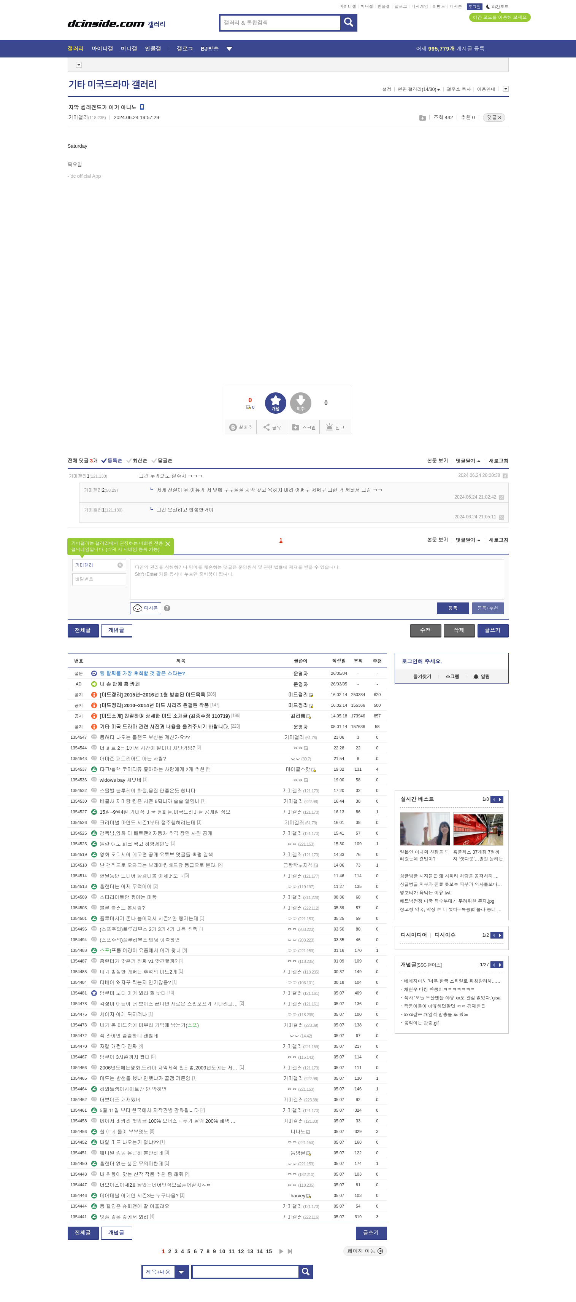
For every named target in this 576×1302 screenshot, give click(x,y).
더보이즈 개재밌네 (116, 1100)
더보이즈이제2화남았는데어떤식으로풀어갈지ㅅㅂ (151, 1185)
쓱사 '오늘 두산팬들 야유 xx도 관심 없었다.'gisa (452, 998)
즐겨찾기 (422, 676)
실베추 (240, 427)
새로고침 (499, 461)
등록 (452, 608)
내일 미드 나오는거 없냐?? (125, 1142)
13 (251, 1251)
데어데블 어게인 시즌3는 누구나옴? (134, 1195)
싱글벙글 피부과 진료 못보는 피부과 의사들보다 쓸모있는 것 (451, 884)
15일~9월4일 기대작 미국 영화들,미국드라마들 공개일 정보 (160, 812)
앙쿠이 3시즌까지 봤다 (120, 1057)
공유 (272, 427)
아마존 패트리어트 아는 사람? (128, 759)
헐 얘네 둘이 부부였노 (119, 1132)
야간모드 (497, 7)
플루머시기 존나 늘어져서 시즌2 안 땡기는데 (144, 918)
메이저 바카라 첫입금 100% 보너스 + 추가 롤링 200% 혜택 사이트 (164, 1121)
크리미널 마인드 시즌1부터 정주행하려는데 (143, 823)
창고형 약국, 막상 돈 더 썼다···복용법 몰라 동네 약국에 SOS (451, 909)
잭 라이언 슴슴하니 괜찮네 (124, 1036)
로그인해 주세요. (422, 661)
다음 (281, 1251)
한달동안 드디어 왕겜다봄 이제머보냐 (137, 876)
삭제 (505, 475)
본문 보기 (437, 461)
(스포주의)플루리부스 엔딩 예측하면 (135, 940)
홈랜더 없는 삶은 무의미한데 (127, 1164)
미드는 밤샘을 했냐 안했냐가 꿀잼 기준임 (140, 1078)
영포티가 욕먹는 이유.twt (425, 893)
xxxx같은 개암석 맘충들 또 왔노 (436, 1014)
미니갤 (366, 6)
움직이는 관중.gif (421, 1023)
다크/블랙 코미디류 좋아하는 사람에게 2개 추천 (148, 769)
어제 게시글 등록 (450, 49)
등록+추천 (487, 608)
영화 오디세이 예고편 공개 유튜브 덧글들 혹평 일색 (152, 854)
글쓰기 (493, 630)
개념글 (116, 630)
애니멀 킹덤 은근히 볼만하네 (127, 1153)
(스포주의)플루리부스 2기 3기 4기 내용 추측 (144, 929)
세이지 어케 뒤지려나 (119, 1014)
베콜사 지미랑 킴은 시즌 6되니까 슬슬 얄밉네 (145, 801)
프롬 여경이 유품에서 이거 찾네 (136, 950)
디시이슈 (445, 935)
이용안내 (486, 89)
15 (269, 1251)
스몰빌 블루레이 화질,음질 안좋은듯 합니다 (143, 791)
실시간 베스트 (417, 799)
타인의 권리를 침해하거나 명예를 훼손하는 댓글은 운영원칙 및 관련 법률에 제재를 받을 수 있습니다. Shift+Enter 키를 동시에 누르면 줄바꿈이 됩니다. (237, 571)
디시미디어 (414, 935)
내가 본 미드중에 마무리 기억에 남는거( (145, 1025)
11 (231, 1251)
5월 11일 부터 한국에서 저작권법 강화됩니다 (145, 1110)
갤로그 (401, 6)
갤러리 (76, 49)
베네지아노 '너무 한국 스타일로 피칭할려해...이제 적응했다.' (453, 981)
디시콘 (456, 6)
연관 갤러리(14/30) (419, 89)
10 (222, 1251)
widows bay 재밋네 (116, 780)
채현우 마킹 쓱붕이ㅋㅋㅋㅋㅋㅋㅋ (439, 989)
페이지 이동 (365, 1251)
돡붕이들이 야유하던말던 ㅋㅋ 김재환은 (445, 1006)
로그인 (474, 7)
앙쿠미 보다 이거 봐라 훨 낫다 (128, 993)
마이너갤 (348, 6)
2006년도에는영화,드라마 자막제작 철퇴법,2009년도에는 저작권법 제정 (164, 1068)
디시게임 (419, 6)
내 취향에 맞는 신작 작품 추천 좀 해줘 (137, 1174)
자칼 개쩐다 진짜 (114, 1046)
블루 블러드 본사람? (117, 908)
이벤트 (439, 6)
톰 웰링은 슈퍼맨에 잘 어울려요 (130, 1206)
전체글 (83, 630)
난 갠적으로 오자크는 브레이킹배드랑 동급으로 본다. (154, 865)
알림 (481, 676)
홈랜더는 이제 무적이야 (121, 886)
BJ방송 (210, 49)
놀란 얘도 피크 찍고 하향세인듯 (130, 844)
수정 (425, 630)
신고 (335, 427)
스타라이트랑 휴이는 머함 (124, 897)
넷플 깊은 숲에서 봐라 (119, 1217)
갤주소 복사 (459, 89)
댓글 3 (494, 117)
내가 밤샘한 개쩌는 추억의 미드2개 (134, 972)
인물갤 (384, 6)
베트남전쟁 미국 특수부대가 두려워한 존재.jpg (447, 901)
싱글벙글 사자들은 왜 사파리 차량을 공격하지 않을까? (451, 876)
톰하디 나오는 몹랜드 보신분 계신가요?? (140, 737)
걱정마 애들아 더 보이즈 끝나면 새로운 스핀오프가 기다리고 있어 (164, 1004)
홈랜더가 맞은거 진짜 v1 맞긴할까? (134, 961)
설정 (387, 89)
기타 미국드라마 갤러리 (112, 84)
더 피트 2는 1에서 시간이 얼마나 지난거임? (143, 748)
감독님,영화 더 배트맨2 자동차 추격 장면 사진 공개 (151, 833)
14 (260, 1251)
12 (241, 1251)
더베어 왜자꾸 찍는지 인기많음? (131, 982)
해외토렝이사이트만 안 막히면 (129, 1089)
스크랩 (422, 118)
